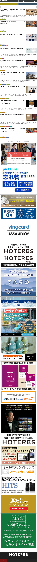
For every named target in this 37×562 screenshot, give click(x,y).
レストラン (4, 70)
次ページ (26, 141)
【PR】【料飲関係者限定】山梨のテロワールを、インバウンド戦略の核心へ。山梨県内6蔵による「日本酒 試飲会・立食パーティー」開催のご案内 (12, 102)
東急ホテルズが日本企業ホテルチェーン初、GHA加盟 (11, 34)
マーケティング (4, 45)
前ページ (10, 141)
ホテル (1, 19)
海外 (7, 45)
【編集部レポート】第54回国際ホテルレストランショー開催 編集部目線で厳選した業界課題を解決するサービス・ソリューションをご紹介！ (13, 130)
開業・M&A (4, 19)
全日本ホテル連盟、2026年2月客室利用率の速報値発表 (11, 48)
